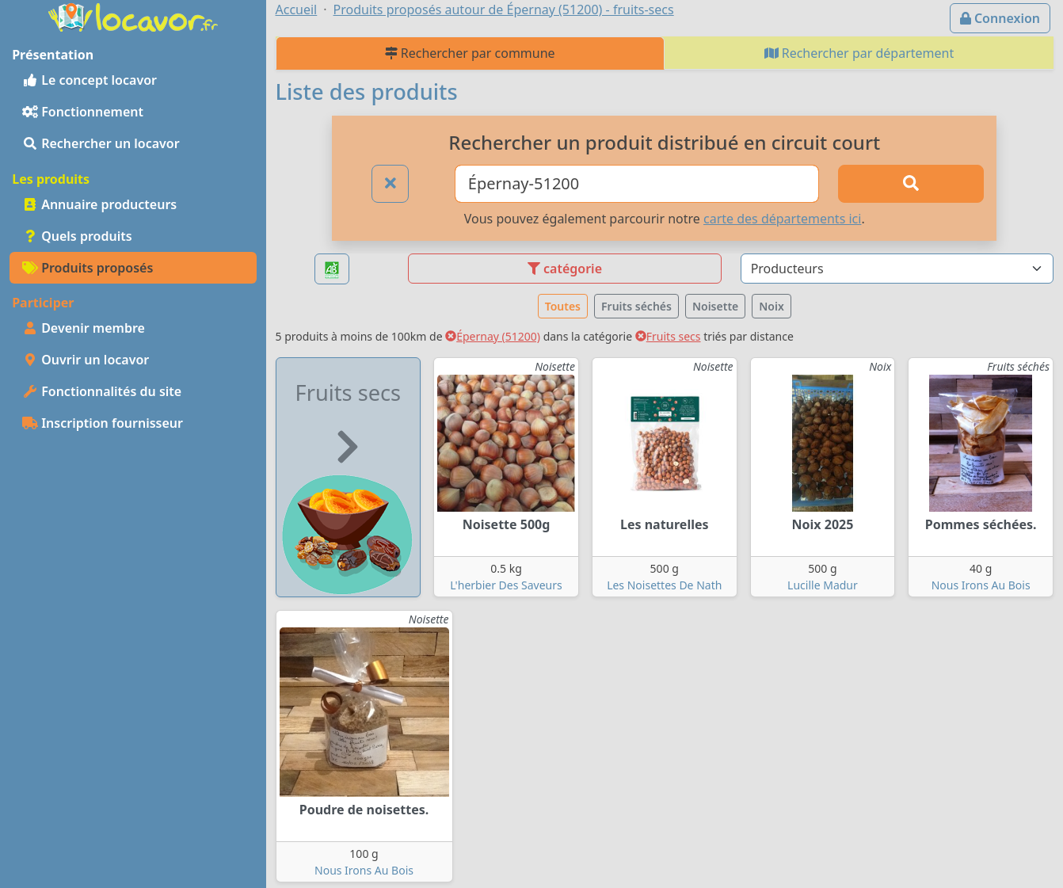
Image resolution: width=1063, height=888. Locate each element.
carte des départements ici (782, 218)
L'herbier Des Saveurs (506, 585)
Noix (771, 306)
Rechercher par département (859, 53)
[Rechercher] (911, 184)
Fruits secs (668, 336)
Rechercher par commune (470, 53)
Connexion (1000, 18)
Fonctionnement (82, 111)
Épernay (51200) (492, 336)
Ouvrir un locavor (85, 359)
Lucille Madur (822, 585)
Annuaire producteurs (99, 204)
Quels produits (77, 236)
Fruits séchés (636, 306)
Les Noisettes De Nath (664, 585)
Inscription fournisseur (102, 423)
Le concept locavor (89, 80)
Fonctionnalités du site (101, 391)
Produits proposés (87, 267)
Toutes (563, 306)
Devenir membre (83, 328)
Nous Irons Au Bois (981, 585)
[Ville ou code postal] (637, 184)
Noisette (715, 306)
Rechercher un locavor (101, 143)
